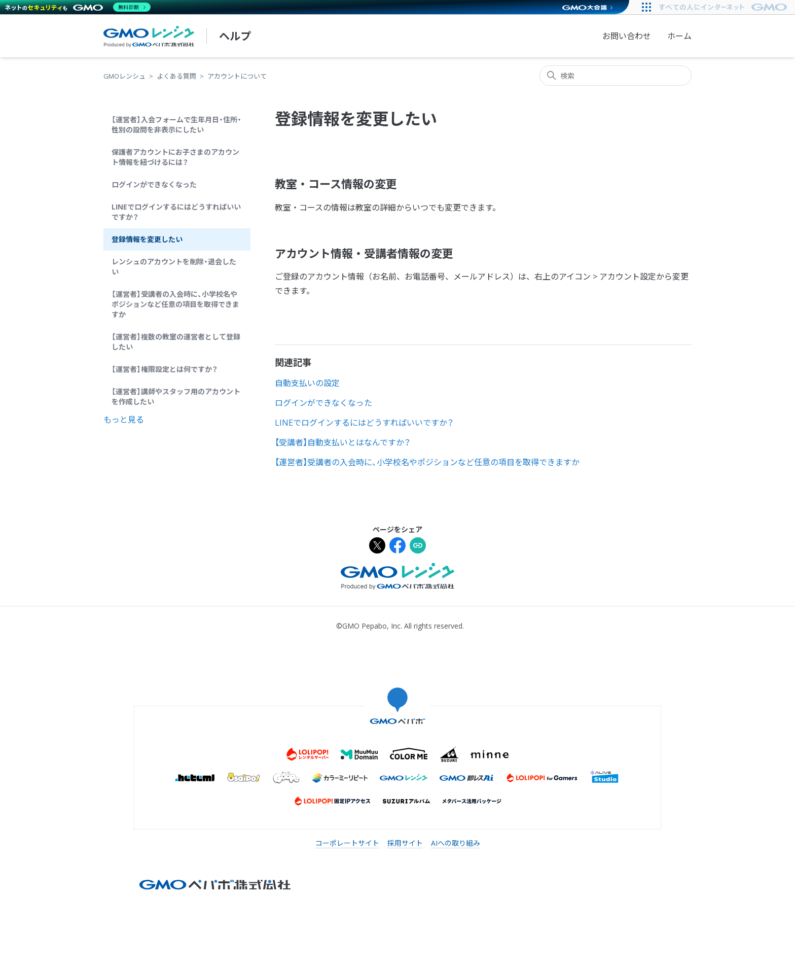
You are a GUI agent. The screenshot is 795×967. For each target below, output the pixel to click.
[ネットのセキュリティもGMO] (78, 7)
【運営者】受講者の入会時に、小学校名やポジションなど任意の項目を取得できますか (175, 304)
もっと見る (123, 419)
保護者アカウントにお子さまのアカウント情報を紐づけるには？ (175, 157)
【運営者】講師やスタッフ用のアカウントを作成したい (176, 396)
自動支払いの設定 (307, 383)
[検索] (615, 75)
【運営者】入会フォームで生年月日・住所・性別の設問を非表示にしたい (176, 124)
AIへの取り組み (455, 843)
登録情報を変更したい (147, 239)
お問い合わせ (626, 36)
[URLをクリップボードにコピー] (418, 546)
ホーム (679, 36)
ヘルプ (235, 36)
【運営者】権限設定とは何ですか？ (165, 369)
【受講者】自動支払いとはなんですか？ (343, 442)
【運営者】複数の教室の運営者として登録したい (176, 342)
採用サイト (405, 843)
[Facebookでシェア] (397, 546)
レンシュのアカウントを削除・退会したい (174, 267)
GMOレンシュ (124, 76)
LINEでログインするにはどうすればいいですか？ (176, 212)
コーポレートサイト (347, 843)
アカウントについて (237, 76)
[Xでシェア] (377, 546)
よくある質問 (176, 76)
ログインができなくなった (154, 184)
